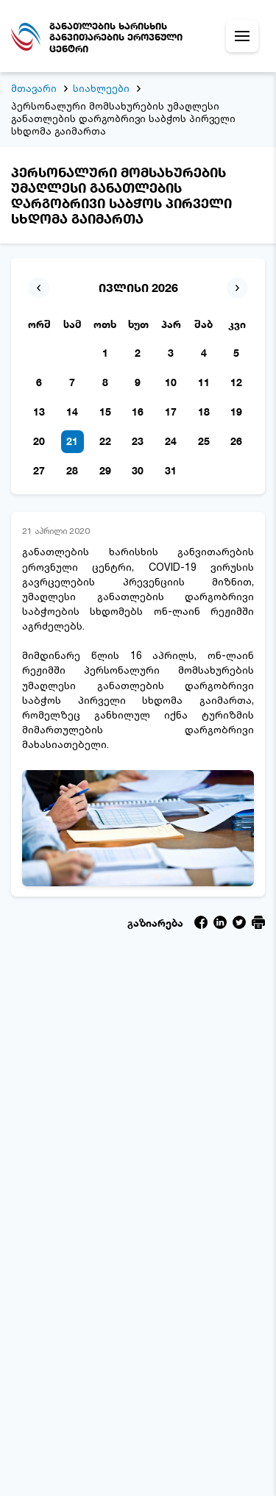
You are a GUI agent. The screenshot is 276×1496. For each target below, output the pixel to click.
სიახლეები (101, 88)
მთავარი (34, 88)
